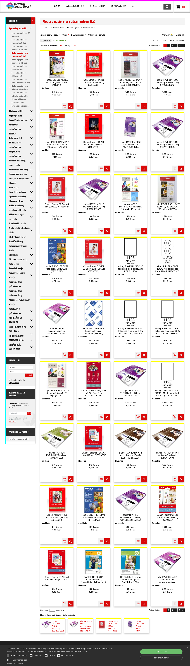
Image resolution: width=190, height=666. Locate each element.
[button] (64, 660)
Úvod (45, 28)
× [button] (188, 648)
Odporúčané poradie (96, 35)
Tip (157, 41)
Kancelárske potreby (75, 5)
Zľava (171, 41)
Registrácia (14, 383)
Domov (57, 5)
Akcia (163, 41)
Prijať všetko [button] (161, 652)
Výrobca (46, 41)
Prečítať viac (83, 651)
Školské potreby (97, 5)
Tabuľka (178, 35)
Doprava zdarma (118, 5)
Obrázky (166, 35)
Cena (64, 35)
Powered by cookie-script (15, 663)
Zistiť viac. (12, 422)
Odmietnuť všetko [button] (161, 658)
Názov (55, 35)
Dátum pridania (77, 35)
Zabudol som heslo (17, 380)
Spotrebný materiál (57, 28)
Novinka (180, 41)
